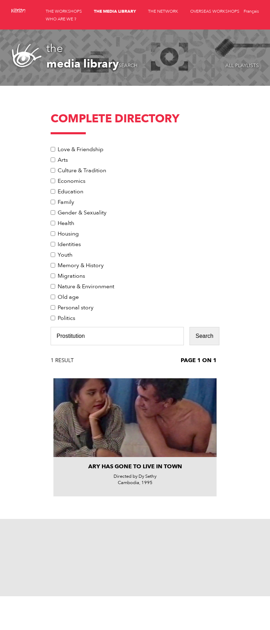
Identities (69, 244)
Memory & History (81, 265)
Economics (71, 181)
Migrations (71, 276)
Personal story (76, 307)
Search (127, 65)
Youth (65, 255)
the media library (115, 11)
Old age (68, 297)
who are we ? (61, 19)
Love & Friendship (80, 149)
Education (70, 191)
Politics (66, 318)
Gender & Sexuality (82, 213)
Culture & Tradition (82, 170)
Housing (68, 234)
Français (251, 11)
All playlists (242, 65)
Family (66, 202)
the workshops (64, 11)
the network (163, 11)
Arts (63, 160)
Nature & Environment (86, 286)
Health (66, 223)
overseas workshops (214, 11)
